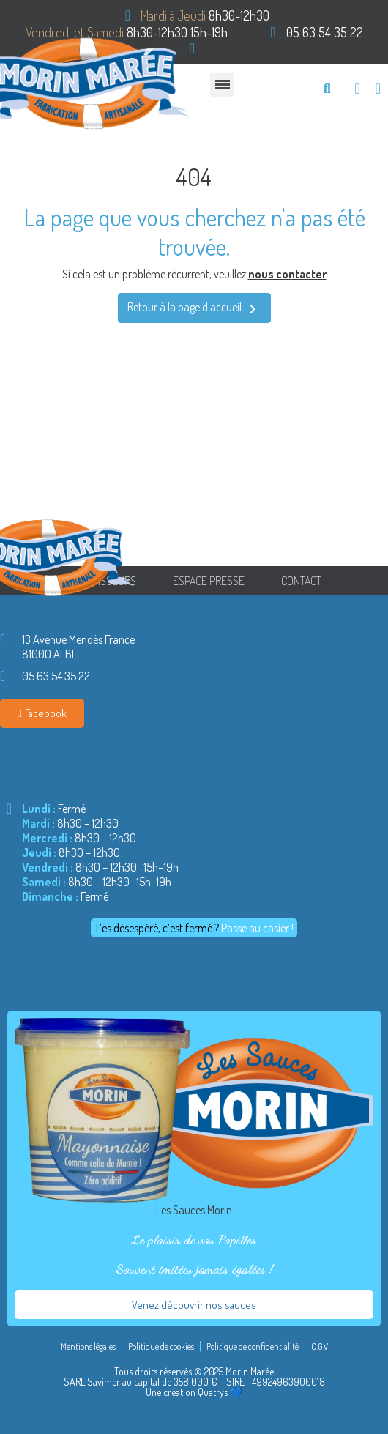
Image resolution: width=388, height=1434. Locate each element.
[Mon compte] (378, 88)
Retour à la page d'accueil (194, 308)
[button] (327, 88)
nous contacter (287, 274)
